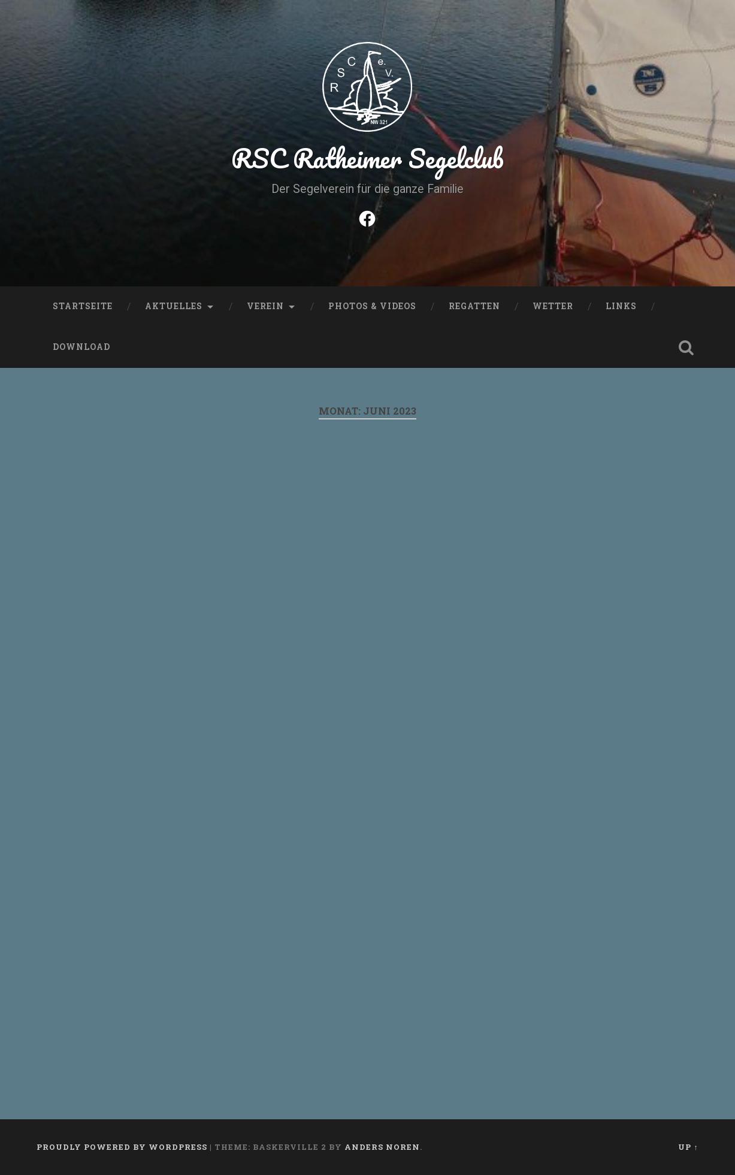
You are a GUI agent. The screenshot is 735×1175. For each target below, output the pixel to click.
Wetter (553, 306)
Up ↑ (688, 1147)
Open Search (686, 347)
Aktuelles (173, 306)
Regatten (474, 306)
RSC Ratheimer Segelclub (367, 158)
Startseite (83, 306)
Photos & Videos (372, 306)
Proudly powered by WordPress (122, 1147)
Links (621, 306)
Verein (265, 306)
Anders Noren (382, 1147)
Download (81, 347)
